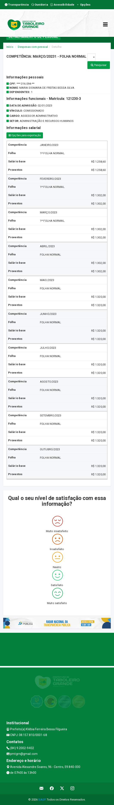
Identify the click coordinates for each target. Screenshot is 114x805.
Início (9, 46)
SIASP (42, 799)
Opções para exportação (25, 135)
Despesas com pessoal (33, 46)
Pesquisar (98, 65)
